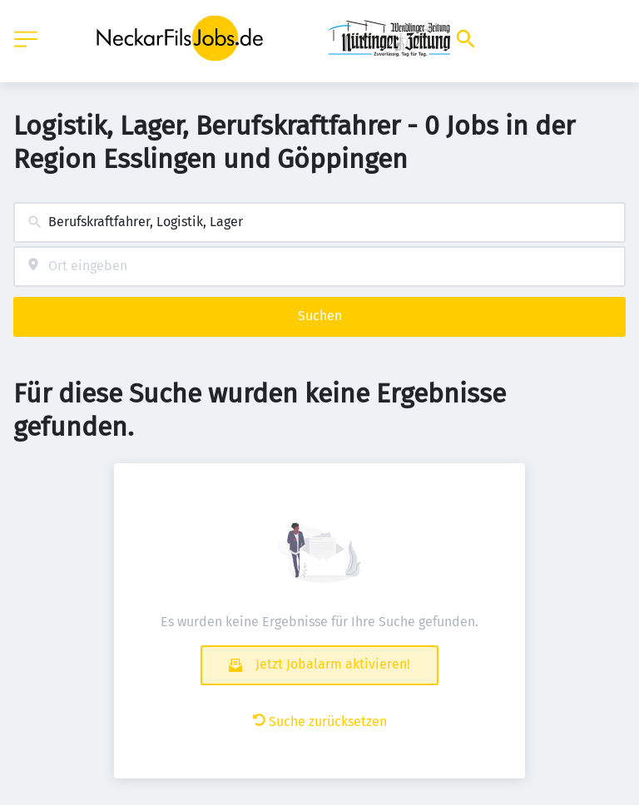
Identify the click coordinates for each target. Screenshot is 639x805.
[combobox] (319, 222)
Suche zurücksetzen (320, 721)
